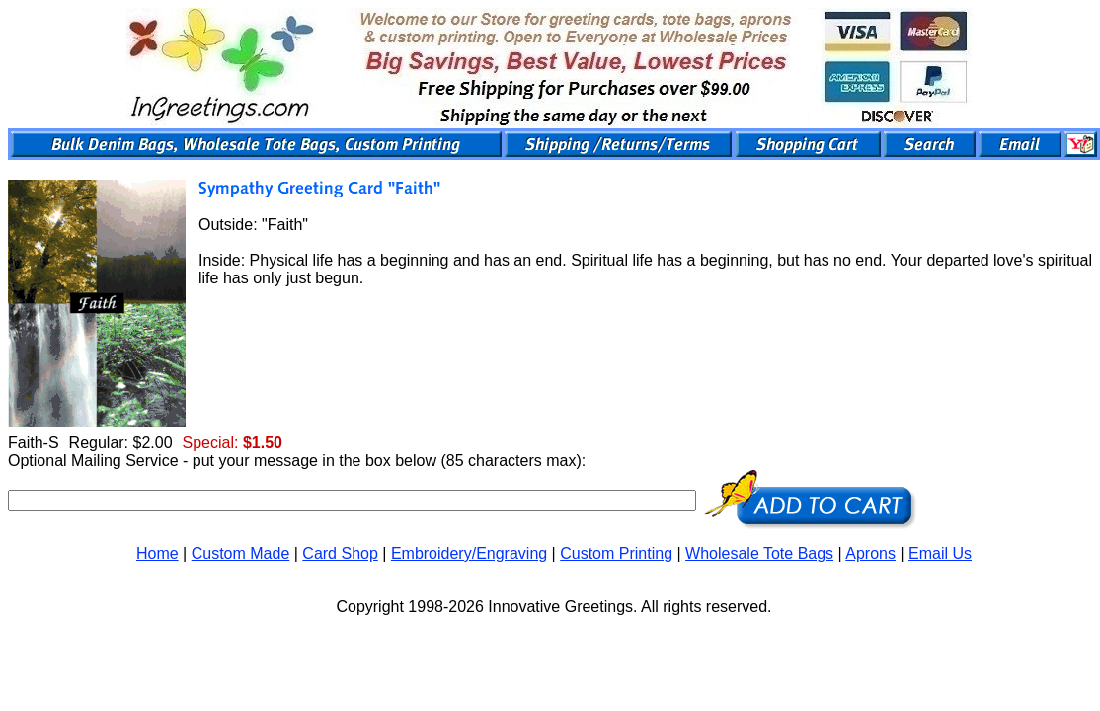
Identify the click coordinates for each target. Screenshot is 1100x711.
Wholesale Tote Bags (759, 553)
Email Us (940, 553)
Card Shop (340, 553)
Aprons (870, 553)
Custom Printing (616, 553)
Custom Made (241, 553)
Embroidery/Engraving (469, 553)
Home (157, 553)
